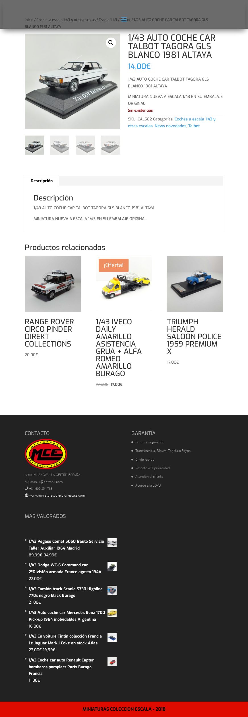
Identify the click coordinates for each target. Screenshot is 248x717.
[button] (111, 43)
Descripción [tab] (42, 181)
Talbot (194, 126)
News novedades (170, 126)
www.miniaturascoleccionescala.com (55, 495)
